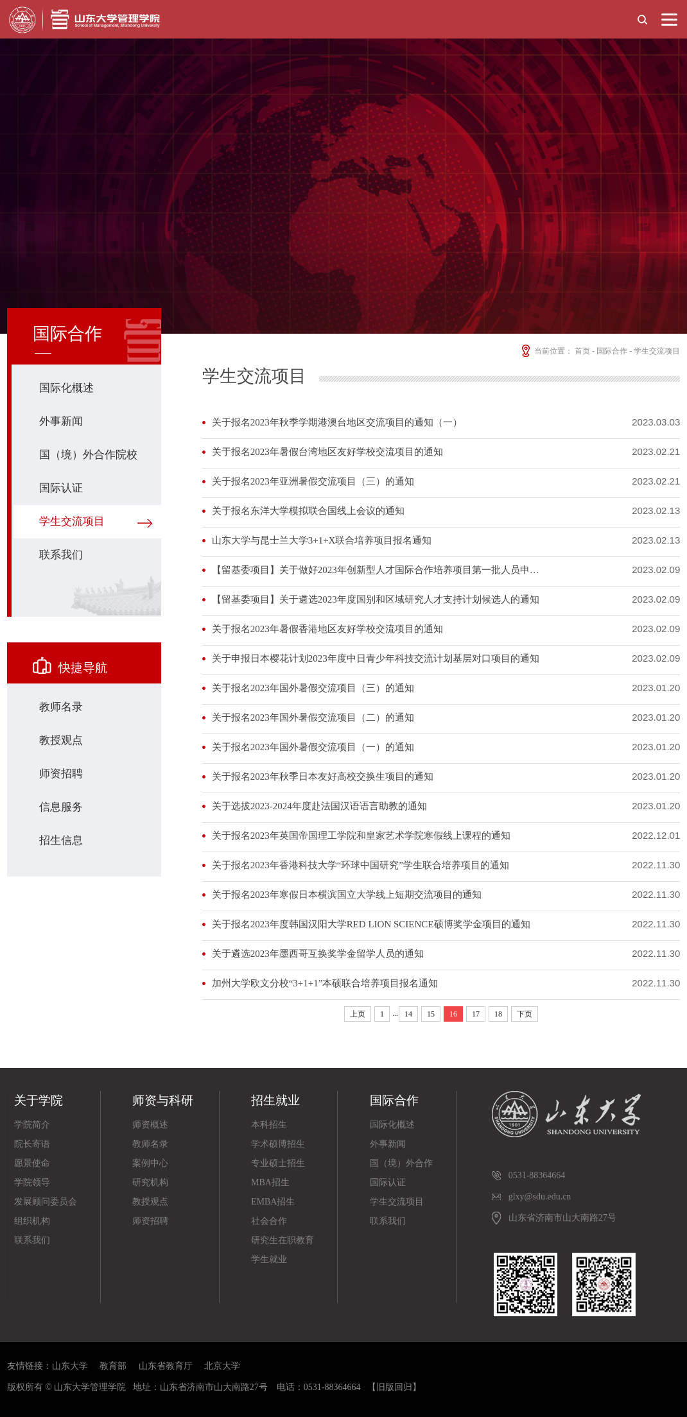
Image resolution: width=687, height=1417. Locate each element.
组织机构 (32, 1221)
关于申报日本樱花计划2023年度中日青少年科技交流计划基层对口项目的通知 (375, 658)
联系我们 (61, 555)
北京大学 (222, 1366)
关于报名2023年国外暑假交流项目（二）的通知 (313, 717)
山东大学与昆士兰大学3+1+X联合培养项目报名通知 (322, 540)
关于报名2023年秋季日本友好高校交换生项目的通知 (322, 776)
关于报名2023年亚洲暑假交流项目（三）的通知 (313, 481)
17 (476, 1013)
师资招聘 (61, 774)
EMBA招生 (273, 1202)
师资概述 (150, 1124)
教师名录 (61, 707)
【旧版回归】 (394, 1387)
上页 (357, 1013)
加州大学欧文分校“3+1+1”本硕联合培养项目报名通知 (325, 983)
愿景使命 (32, 1163)
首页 (582, 351)
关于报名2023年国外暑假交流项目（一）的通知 (313, 747)
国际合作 (611, 351)
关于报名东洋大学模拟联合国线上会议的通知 (308, 511)
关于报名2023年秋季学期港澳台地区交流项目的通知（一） (337, 422)
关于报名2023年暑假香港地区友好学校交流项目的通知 (327, 629)
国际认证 (61, 488)
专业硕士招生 (278, 1163)
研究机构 (150, 1182)
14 (408, 1013)
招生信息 (61, 840)
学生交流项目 (72, 521)
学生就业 (269, 1259)
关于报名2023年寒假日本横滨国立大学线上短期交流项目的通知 (347, 894)
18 (498, 1013)
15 (431, 1013)
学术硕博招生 (278, 1144)
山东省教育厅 (166, 1366)
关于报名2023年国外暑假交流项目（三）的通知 (313, 688)
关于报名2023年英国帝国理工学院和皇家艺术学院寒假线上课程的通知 (361, 835)
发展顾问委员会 (45, 1202)
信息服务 (61, 807)
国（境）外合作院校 (88, 455)
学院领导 (32, 1182)
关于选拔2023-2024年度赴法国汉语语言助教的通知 (319, 806)
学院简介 (32, 1124)
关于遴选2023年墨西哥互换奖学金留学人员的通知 (318, 954)
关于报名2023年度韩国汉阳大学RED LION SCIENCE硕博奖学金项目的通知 (371, 924)
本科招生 (269, 1124)
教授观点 (61, 740)
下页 (524, 1013)
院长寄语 (32, 1144)
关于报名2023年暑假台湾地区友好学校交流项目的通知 (327, 452)
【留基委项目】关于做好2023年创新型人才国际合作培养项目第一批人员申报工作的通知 (379, 570)
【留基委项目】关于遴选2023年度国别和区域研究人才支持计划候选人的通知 (375, 599)
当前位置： (546, 351)
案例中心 (150, 1163)
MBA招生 (270, 1182)
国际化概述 (66, 388)
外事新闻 (61, 421)
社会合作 (269, 1221)
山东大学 (70, 1366)
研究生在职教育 (282, 1240)
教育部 (113, 1366)
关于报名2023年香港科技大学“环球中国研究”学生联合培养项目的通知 (360, 865)
